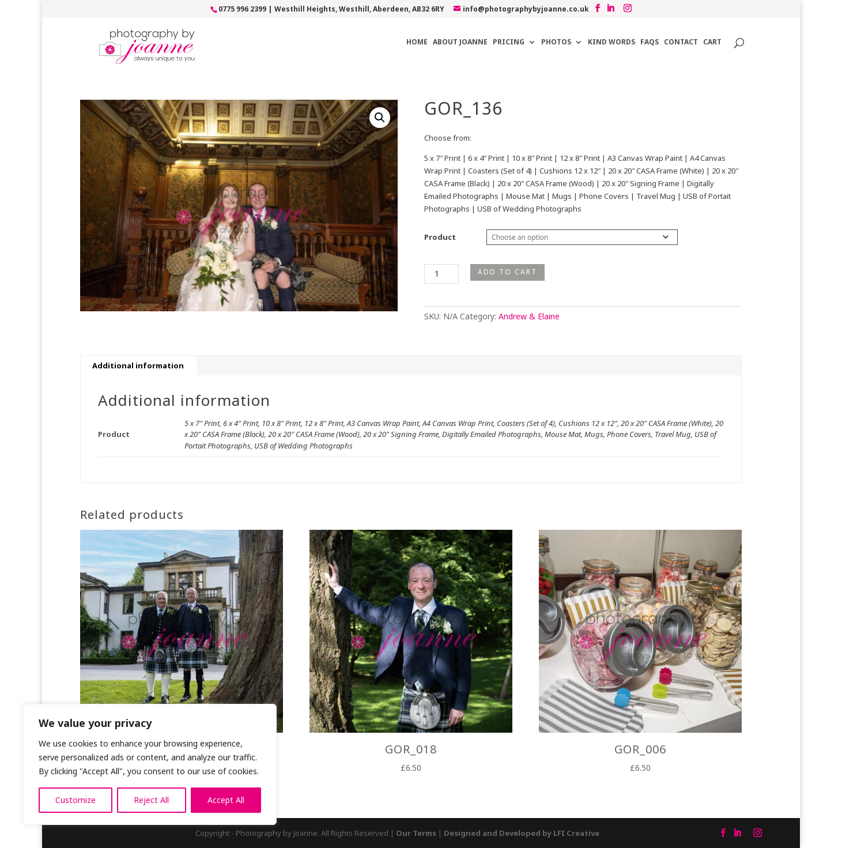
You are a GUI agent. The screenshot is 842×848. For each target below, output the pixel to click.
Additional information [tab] (138, 365)
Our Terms (416, 833)
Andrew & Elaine (529, 316)
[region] (150, 764)
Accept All (225, 799)
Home (417, 42)
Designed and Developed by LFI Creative (521, 833)
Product (440, 237)
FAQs (649, 42)
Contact (681, 42)
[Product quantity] (441, 274)
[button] (379, 117)
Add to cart (507, 272)
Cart (712, 42)
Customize (75, 799)
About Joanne (460, 42)
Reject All (151, 799)
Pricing (508, 42)
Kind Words (611, 42)
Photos (556, 42)
